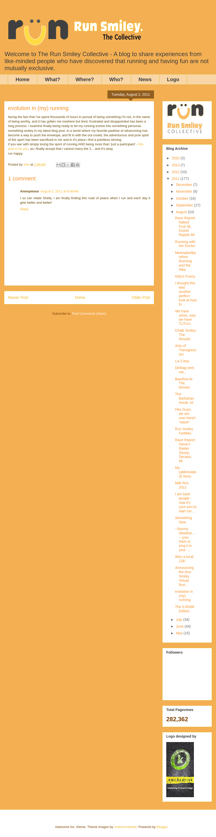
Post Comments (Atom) (89, 313)
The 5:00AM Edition (184, 609)
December (184, 185)
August (182, 212)
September (185, 205)
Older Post (141, 297)
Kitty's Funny (185, 276)
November (184, 191)
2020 (176, 158)
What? (52, 79)
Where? (85, 79)
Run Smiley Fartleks (184, 431)
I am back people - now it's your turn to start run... (186, 502)
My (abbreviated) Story (185, 472)
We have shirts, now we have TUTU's (185, 317)
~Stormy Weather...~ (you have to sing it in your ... (185, 539)
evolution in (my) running (184, 595)
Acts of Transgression (185, 350)
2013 (176, 165)
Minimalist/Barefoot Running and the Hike (185, 261)
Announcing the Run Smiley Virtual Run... (184, 576)
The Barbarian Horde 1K (184, 398)
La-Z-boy (182, 361)
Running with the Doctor (185, 244)
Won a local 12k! (184, 559)
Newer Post (18, 297)
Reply (24, 209)
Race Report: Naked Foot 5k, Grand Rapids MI (185, 226)
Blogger (162, 827)
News (145, 79)
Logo (173, 79)
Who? (116, 79)
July (179, 620)
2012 (176, 172)
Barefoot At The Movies (183, 383)
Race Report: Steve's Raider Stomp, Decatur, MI (185, 450)
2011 (176, 179)
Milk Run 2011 (182, 485)
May (179, 633)
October (182, 198)
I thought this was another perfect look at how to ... (186, 293)
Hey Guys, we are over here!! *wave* (185, 415)
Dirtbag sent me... (184, 370)
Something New (183, 520)
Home (23, 79)
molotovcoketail (125, 827)
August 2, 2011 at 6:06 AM (59, 191)
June (180, 626)
